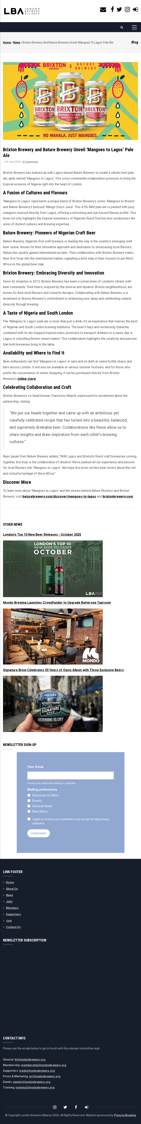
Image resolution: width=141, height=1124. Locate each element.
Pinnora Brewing (125, 1115)
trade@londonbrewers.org (37, 1070)
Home (7, 42)
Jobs (9, 901)
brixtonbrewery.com (118, 496)
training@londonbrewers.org (35, 1087)
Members (12, 908)
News (16, 42)
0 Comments (30, 161)
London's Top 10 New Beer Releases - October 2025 (42, 534)
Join (9, 920)
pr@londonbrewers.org (44, 1076)
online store (27, 379)
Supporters (13, 914)
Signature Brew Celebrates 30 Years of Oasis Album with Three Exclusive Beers (63, 670)
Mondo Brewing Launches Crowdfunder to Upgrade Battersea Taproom (57, 602)
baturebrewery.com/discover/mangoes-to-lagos (59, 496)
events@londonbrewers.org (31, 1082)
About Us (12, 888)
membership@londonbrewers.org (43, 1065)
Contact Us (13, 927)
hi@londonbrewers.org (30, 1059)
